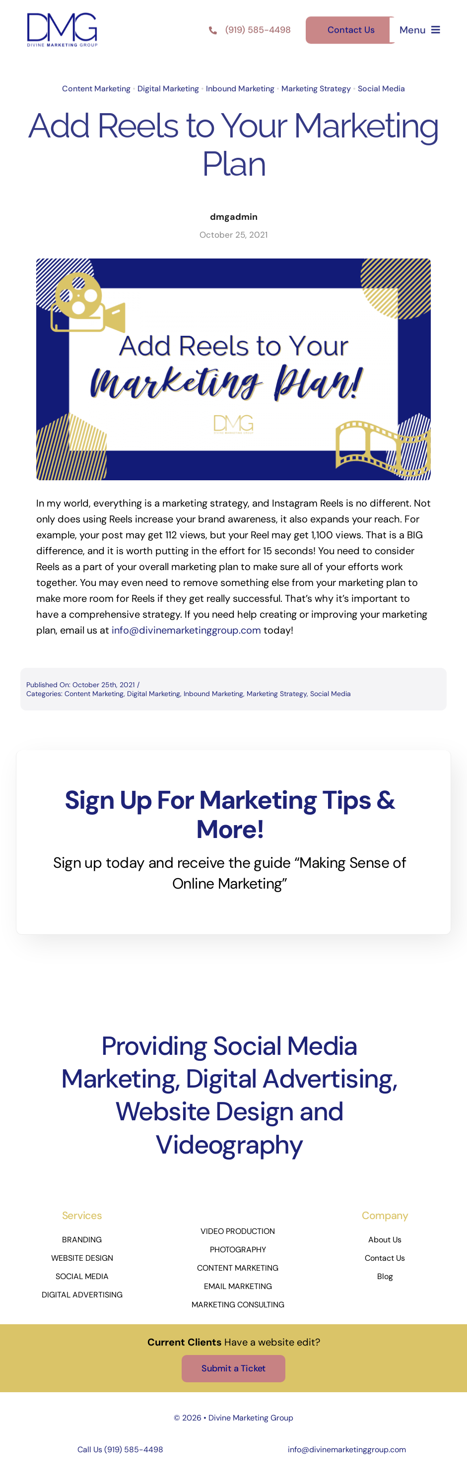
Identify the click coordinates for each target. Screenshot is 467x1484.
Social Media (381, 87)
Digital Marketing (168, 87)
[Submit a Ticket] (233, 1368)
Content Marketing (96, 87)
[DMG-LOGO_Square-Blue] (62, 12)
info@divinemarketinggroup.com (347, 1449)
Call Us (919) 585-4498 (120, 1449)
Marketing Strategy (316, 87)
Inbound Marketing (240, 87)
